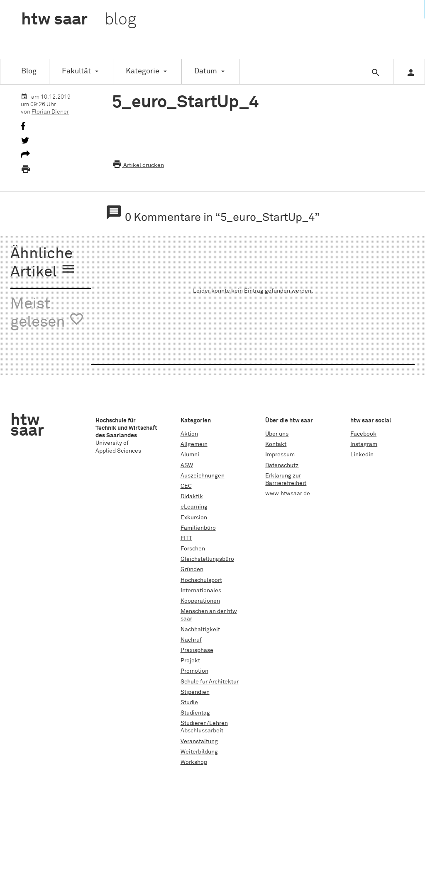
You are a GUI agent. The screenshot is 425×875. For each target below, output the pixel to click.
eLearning (194, 507)
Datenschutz (281, 465)
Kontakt (275, 444)
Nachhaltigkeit (200, 630)
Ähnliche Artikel (43, 263)
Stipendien (195, 692)
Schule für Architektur (210, 682)
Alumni (190, 455)
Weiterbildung (199, 752)
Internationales (201, 591)
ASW (187, 465)
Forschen (193, 549)
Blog (29, 71)
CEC (186, 486)
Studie (189, 702)
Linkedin (362, 455)
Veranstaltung (199, 741)
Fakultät (76, 71)
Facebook (363, 434)
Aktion (189, 434)
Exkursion (194, 518)
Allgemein (194, 444)
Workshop (194, 762)
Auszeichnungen (203, 476)
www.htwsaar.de (287, 494)
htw (78, 20)
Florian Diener (50, 112)
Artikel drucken (138, 165)
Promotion (194, 671)
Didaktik (192, 496)
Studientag (195, 713)
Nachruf (191, 640)
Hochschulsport (201, 580)
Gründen (192, 569)
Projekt (190, 661)
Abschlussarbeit (202, 731)
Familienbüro (198, 528)
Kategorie (142, 71)
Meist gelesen (47, 313)
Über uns (276, 434)
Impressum (280, 455)
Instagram (363, 444)
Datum (205, 71)
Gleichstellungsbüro (207, 559)
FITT (186, 538)
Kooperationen (200, 601)
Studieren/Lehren (204, 723)
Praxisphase (197, 650)
